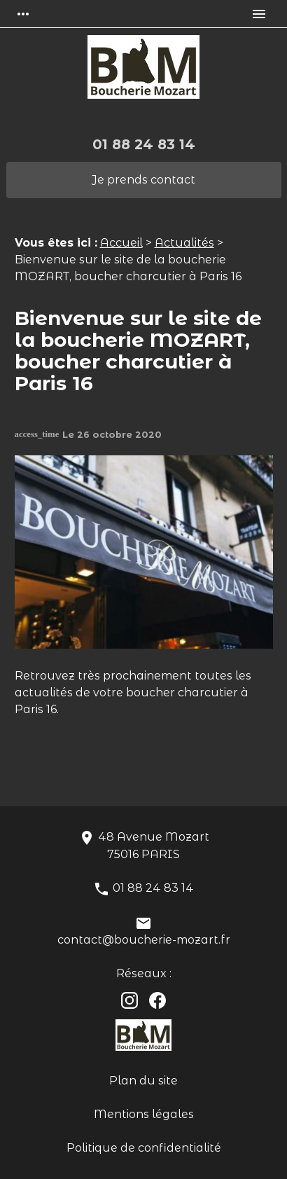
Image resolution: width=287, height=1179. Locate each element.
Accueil (121, 242)
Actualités (184, 242)
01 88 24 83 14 (143, 144)
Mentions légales (144, 1114)
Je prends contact (143, 179)
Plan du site (143, 1080)
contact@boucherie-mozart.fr (143, 939)
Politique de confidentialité (143, 1147)
